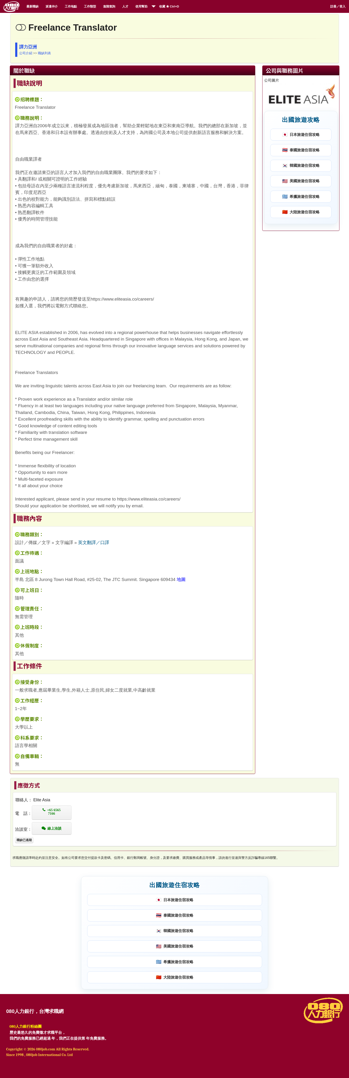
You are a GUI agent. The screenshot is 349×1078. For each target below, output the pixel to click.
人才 (125, 6)
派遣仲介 (52, 6)
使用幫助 (141, 6)
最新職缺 (32, 6)
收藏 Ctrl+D (169, 6)
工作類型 (90, 6)
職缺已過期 (24, 840)
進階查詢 (109, 6)
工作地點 (71, 6)
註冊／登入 (337, 6)
